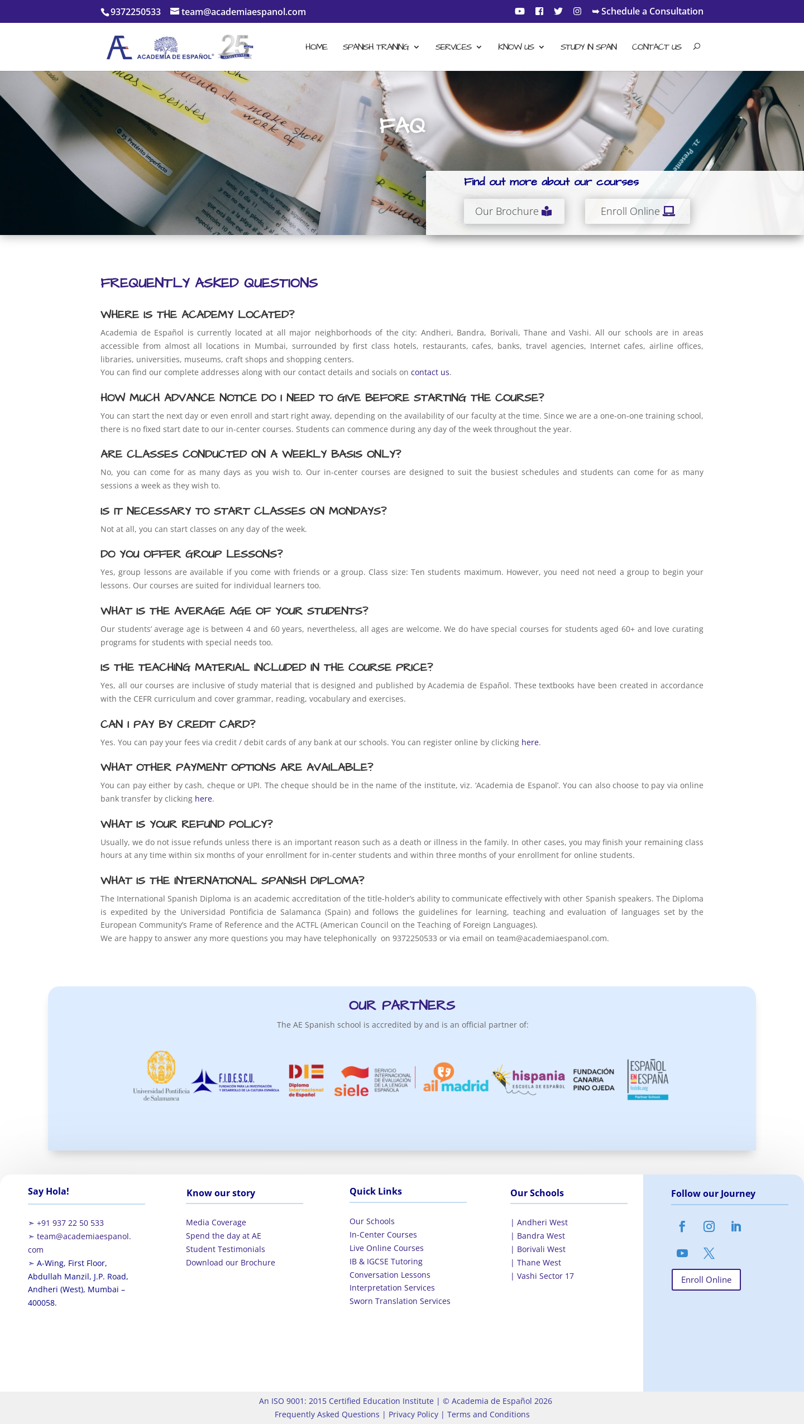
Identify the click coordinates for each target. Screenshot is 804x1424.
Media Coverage (216, 1222)
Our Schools (372, 1221)
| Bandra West (537, 1235)
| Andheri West (539, 1222)
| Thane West (535, 1262)
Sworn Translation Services (400, 1301)
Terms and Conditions (487, 1414)
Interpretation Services (392, 1287)
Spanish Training (376, 48)
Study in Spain (588, 48)
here (530, 742)
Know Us (516, 48)
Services (453, 48)
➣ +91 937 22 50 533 (66, 1222)
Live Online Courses (387, 1248)
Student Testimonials (225, 1249)
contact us (430, 372)
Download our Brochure (230, 1262)
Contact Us (656, 48)
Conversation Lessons (390, 1274)
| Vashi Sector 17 (542, 1275)
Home (316, 48)
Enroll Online (630, 211)
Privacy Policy (412, 1414)
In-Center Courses (383, 1234)
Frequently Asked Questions (327, 1414)
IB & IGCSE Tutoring (386, 1261)
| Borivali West (538, 1249)
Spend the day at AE (223, 1235)
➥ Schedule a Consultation (648, 12)
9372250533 (136, 12)
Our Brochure (507, 211)
